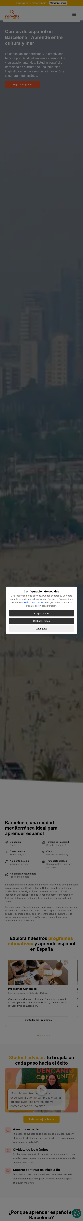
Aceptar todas (41, 613)
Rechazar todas (41, 621)
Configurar (41, 628)
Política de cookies (34, 602)
